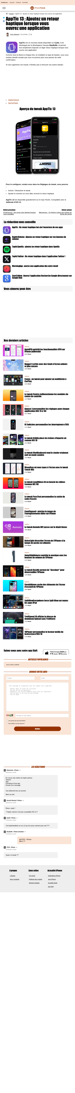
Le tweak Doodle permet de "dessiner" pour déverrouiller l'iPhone (44, 571)
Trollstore (18, 2)
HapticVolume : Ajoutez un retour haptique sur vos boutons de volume (39, 238)
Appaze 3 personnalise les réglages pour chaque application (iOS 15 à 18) (47, 410)
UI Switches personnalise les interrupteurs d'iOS (47, 424)
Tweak (40, 8)
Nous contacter (14, 879)
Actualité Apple (52, 883)
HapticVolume (13, 100)
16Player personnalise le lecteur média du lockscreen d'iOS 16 (44, 633)
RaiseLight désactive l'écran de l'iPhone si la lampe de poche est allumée (45, 542)
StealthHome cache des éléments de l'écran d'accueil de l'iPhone (45, 585)
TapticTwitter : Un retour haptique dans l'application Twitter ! (38, 256)
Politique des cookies (35, 879)
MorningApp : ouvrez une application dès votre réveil (35, 266)
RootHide (25, 2)
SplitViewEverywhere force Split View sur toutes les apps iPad (46, 601)
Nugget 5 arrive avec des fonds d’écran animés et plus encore (46, 365)
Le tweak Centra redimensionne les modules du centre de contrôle (46, 395)
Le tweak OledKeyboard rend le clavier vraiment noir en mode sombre (46, 454)
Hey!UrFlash (13, 103)
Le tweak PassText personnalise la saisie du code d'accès (45, 498)
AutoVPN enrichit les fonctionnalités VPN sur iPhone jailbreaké (45, 350)
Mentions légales (34, 883)
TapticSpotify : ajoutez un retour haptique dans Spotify (35, 246)
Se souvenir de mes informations (16, 720)
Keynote (12, 2)
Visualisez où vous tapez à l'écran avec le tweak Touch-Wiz (46, 468)
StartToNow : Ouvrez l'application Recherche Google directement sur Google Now (42, 276)
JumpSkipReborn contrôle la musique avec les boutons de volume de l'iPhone (46, 556)
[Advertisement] (37, 82)
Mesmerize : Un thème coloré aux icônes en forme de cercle (55, 213)
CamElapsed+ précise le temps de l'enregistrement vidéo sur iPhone (40, 512)
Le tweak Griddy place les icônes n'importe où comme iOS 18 (45, 439)
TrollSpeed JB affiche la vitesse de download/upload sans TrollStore (40, 617)
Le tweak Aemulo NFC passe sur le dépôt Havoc (46, 527)
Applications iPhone (54, 876)
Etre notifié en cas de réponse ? (16, 723)
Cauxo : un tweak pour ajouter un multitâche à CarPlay (45, 380)
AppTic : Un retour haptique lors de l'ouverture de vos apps (37, 227)
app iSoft (51, 886)
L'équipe (12, 876)
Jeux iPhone (52, 879)
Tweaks (11, 14)
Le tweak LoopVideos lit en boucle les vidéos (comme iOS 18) (45, 483)
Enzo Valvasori (14, 34)
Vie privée (32, 876)
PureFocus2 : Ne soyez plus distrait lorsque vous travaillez (19, 213)
